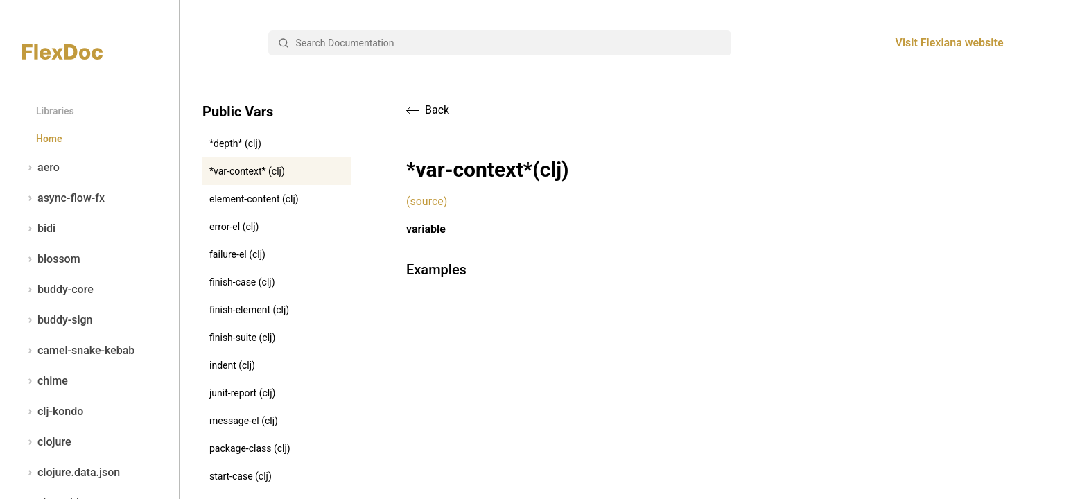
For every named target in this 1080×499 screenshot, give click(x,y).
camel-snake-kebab (78, 351)
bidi (38, 229)
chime (45, 381)
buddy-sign (57, 320)
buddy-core (58, 290)
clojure (46, 442)
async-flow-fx (63, 198)
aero (41, 168)
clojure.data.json (71, 473)
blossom (51, 259)
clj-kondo (52, 412)
